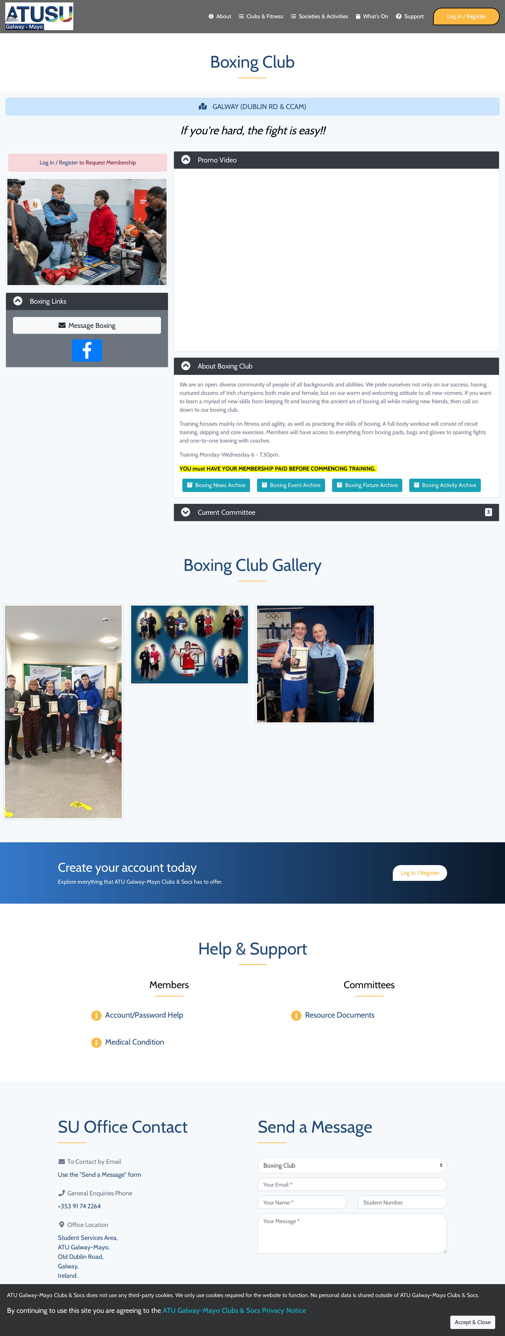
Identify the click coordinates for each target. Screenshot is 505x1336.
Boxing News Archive (216, 485)
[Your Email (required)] (352, 1184)
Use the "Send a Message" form (99, 1175)
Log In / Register (466, 16)
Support (410, 16)
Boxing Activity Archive (445, 485)
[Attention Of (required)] (352, 1165)
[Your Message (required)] (352, 1233)
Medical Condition (134, 1042)
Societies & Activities (319, 16)
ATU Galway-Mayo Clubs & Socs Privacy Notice (234, 1310)
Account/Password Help (144, 1015)
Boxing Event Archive (291, 485)
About (220, 16)
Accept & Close (473, 1322)
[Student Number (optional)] (402, 1202)
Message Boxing (87, 325)
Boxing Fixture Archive (367, 485)
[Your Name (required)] (302, 1202)
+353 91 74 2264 (79, 1206)
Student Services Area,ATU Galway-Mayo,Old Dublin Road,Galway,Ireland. (88, 1257)
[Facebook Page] (87, 350)
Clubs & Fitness (261, 16)
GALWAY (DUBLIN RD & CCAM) (252, 106)
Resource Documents (340, 1015)
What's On (372, 16)
